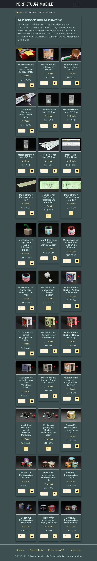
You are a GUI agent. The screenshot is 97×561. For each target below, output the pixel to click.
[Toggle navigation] (77, 4)
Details (26, 76)
